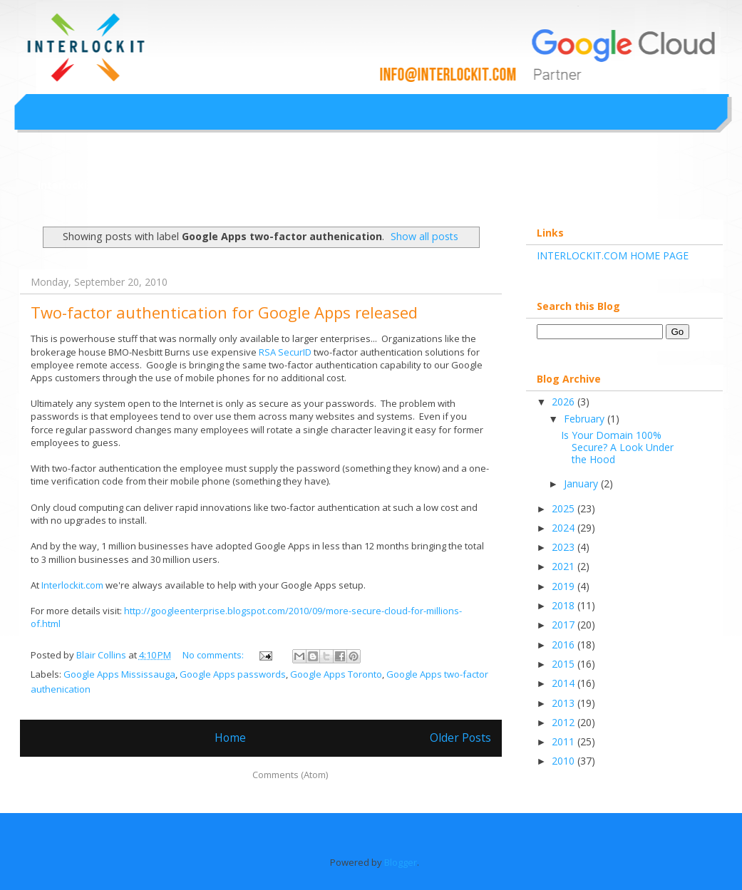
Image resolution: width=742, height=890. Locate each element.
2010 (564, 760)
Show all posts (424, 236)
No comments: (214, 654)
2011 (564, 741)
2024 (564, 527)
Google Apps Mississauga (119, 674)
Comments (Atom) (290, 774)
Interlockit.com (77, 185)
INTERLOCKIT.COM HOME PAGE (613, 255)
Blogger (400, 862)
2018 (564, 605)
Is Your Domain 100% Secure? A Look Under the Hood (617, 447)
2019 (564, 586)
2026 (564, 401)
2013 (564, 703)
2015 (564, 664)
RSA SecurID (285, 352)
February (585, 418)
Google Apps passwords (233, 674)
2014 (564, 683)
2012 (564, 722)
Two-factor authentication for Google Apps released (224, 312)
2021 (564, 566)
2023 (564, 547)
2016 (564, 644)
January (582, 483)
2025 (564, 508)
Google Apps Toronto (336, 674)
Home (230, 737)
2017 (564, 624)
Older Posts (460, 737)
